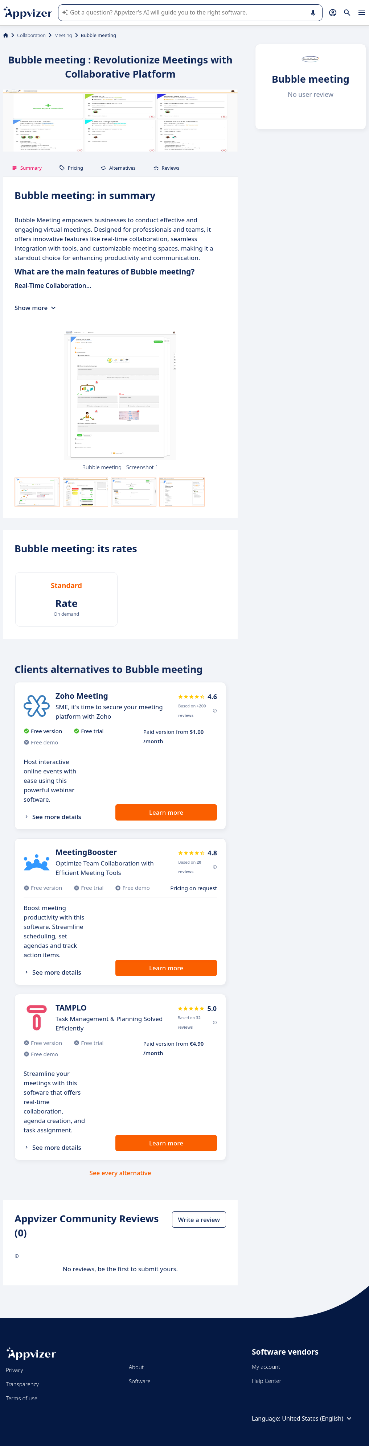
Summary (27, 168)
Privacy (14, 1369)
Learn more (166, 812)
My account (266, 1366)
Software (140, 1381)
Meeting (63, 35)
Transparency (22, 1384)
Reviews (166, 168)
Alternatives (118, 168)
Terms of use (21, 1398)
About (136, 1367)
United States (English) (317, 1418)
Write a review (199, 1219)
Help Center (266, 1380)
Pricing (71, 168)
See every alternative (120, 1173)
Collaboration (31, 35)
